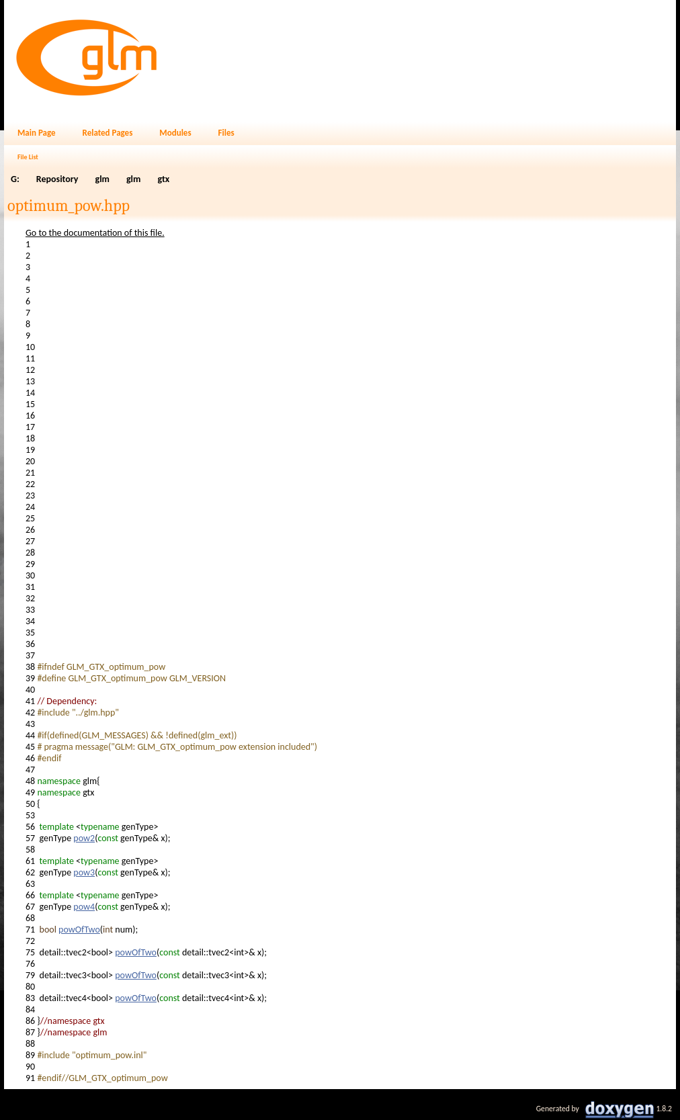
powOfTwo (79, 929)
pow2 (84, 838)
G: (15, 179)
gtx (163, 179)
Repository (57, 179)
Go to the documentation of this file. (95, 233)
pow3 (84, 872)
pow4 (84, 906)
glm (102, 179)
